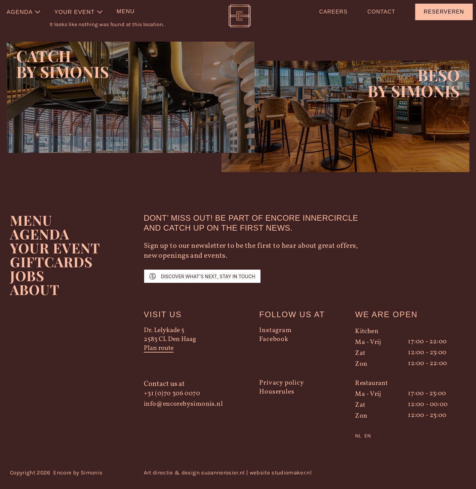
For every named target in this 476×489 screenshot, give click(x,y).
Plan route (159, 353)
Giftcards (51, 267)
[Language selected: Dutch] (405, 441)
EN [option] (367, 441)
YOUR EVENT (55, 253)
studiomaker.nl (291, 477)
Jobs (27, 281)
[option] (367, 441)
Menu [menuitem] (126, 11)
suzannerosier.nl (223, 477)
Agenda (40, 239)
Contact (381, 12)
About (34, 295)
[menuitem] (24, 12)
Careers (333, 12)
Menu (31, 225)
